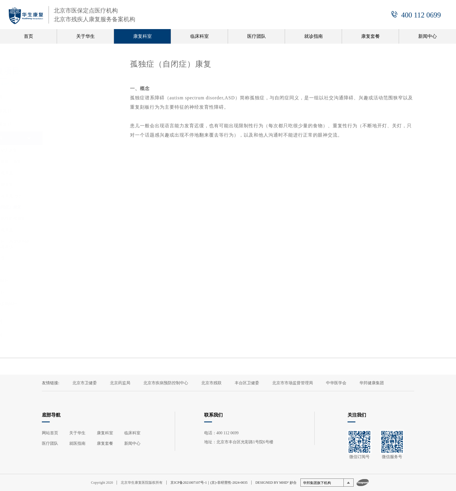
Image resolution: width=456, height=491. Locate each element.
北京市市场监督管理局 (292, 383)
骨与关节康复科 (70, 110)
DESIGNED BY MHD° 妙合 (276, 483)
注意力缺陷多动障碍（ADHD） (73, 306)
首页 (28, 36)
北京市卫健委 (84, 383)
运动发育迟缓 (67, 258)
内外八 (61, 269)
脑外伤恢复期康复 (71, 184)
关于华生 (85, 36)
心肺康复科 (65, 335)
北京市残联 (211, 383)
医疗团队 (256, 36)
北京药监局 (120, 383)
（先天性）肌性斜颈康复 (77, 218)
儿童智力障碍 (67, 292)
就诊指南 (313, 36)
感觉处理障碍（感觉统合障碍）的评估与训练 (79, 244)
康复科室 (142, 36)
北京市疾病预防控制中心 (165, 383)
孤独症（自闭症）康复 (75, 207)
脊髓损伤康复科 (70, 124)
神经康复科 (65, 97)
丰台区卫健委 (247, 383)
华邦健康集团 (371, 383)
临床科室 (199, 36)
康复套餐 (370, 36)
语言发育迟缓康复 (71, 230)
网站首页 (50, 433)
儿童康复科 (65, 138)
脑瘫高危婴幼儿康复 (73, 150)
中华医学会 (336, 383)
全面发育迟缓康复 (71, 173)
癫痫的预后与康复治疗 (75, 196)
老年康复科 (65, 321)
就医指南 (77, 443)
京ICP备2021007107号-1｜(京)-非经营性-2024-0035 (208, 483)
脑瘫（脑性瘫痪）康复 (75, 161)
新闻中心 (427, 36)
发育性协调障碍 (69, 281)
